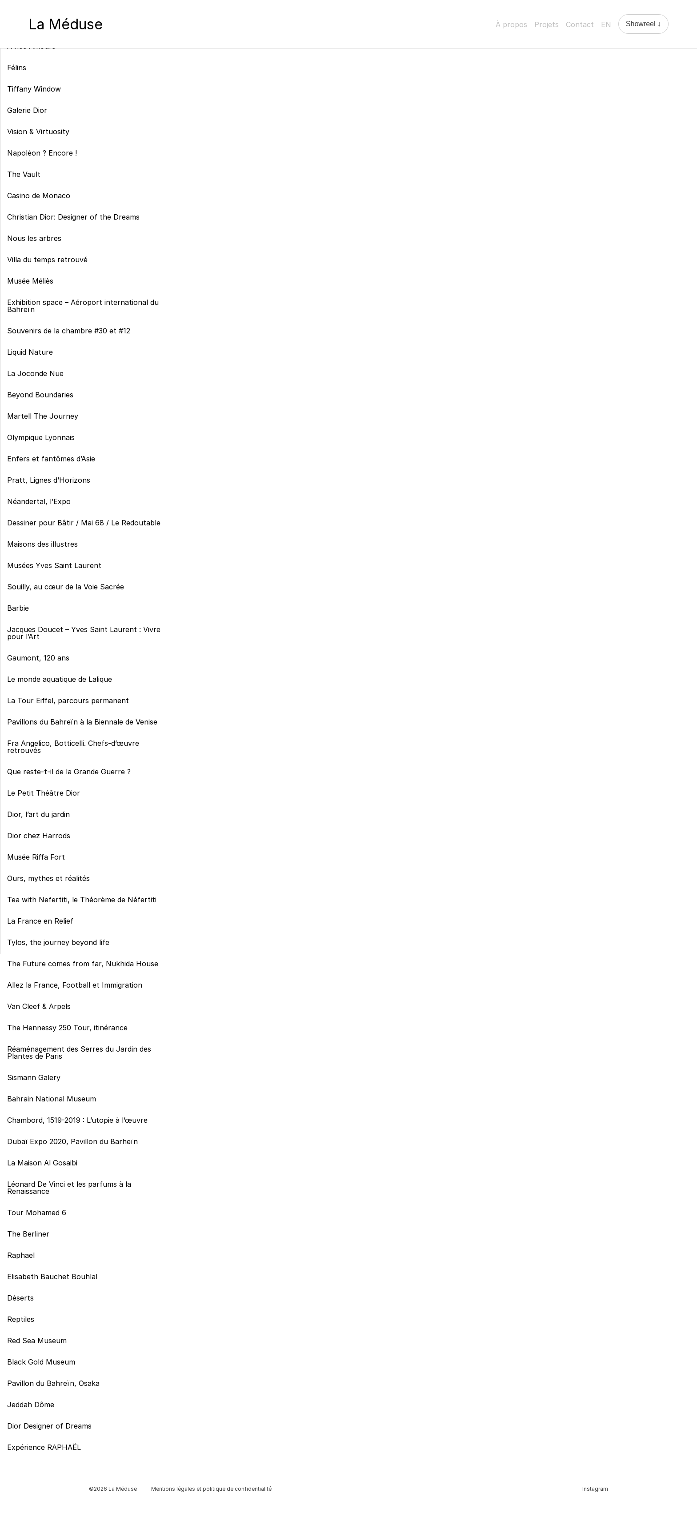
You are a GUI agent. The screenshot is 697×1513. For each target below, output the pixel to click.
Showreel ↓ (643, 24)
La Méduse (65, 24)
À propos (511, 24)
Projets (546, 24)
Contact (580, 24)
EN (606, 24)
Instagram (595, 1488)
